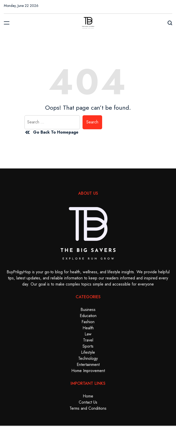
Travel (88, 340)
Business (88, 309)
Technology (88, 358)
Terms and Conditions (88, 408)
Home (88, 396)
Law (88, 334)
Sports (88, 346)
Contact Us (88, 402)
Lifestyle (88, 352)
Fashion (88, 322)
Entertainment (88, 364)
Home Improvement (88, 371)
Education (88, 316)
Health (88, 328)
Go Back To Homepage (51, 132)
